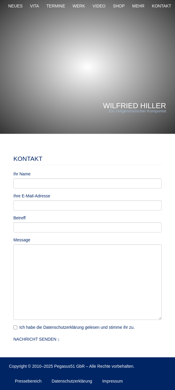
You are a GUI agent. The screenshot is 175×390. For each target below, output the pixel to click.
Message (21, 240)
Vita (34, 6)
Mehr (138, 6)
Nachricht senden (34, 339)
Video (99, 6)
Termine (55, 6)
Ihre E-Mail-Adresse (31, 196)
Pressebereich (28, 381)
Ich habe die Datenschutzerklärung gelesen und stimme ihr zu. (74, 327)
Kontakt (161, 6)
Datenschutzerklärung (71, 381)
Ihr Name (22, 174)
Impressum (112, 381)
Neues (15, 6)
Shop (119, 6)
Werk (79, 6)
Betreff (19, 218)
